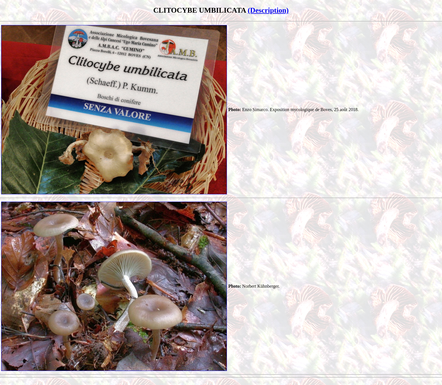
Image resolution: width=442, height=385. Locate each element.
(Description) (268, 10)
